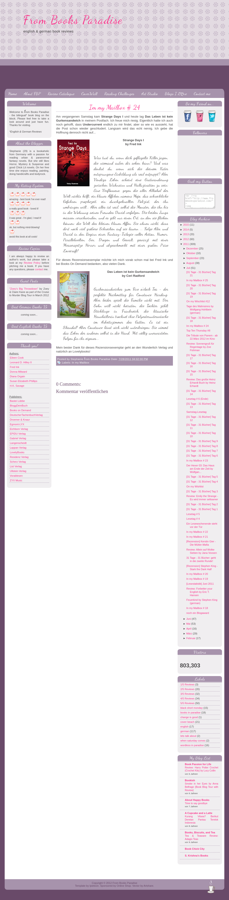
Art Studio (149, 93)
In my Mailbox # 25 (197, 283)
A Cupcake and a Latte (198, 816)
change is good (189, 720)
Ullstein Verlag (18, 471)
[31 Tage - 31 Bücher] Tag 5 (202, 480)
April (188, 632)
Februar (190, 641)
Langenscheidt (18, 443)
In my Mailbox (80, 362)
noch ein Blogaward (197, 616)
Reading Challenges (119, 93)
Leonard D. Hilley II (21, 362)
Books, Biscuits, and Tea (200, 836)
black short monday (191, 711)
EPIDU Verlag (18, 433)
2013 (186, 237)
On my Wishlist (194, 490)
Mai (188, 627)
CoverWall (89, 93)
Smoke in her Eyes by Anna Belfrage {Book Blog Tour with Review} (201, 790)
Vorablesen (16, 475)
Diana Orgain (17, 376)
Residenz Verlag (19, 457)
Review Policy (32, 262)
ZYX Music (16, 480)
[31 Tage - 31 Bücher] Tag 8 (202, 449)
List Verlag (16, 466)
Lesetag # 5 (193, 517)
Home (12, 93)
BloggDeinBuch (19, 405)
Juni (188, 622)
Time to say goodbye (196, 807)
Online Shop (124, 889)
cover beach (187, 725)
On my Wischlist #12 (198, 304)
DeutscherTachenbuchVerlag (26, 415)
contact (39, 269)
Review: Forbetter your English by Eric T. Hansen (199, 595)
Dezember (192, 252)
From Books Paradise (73, 20)
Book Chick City (194, 852)
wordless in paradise (192, 748)
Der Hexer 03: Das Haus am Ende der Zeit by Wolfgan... (200, 472)
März (189, 637)
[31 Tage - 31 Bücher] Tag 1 (202, 512)
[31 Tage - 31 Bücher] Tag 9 (202, 444)
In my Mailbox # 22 (197, 535)
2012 (186, 242)
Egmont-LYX (17, 424)
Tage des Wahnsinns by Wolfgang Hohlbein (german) (199, 313)
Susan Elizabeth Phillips (23, 381)
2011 (186, 247)
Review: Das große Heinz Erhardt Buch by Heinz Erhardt (200, 386)
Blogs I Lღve (176, 93)
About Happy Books (197, 803)
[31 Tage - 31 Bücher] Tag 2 (202, 507)
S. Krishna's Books (196, 859)
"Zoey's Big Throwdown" (23, 288)
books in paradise (190, 716)
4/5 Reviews (187, 702)
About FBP (32, 93)
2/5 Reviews (187, 692)
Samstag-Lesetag (196, 415)
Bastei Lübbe (17, 401)
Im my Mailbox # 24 (114, 107)
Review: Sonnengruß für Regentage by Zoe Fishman (200, 350)
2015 (186, 228)
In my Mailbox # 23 (197, 464)
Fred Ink (14, 367)
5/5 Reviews (187, 706)
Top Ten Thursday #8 (198, 334)
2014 (186, 233)
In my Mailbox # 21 (197, 540)
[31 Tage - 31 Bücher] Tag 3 (202, 494)
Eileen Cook (17, 357)
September (192, 261)
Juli (188, 271)
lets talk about (188, 739)
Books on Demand (20, 410)
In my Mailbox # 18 (197, 611)
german (185, 734)
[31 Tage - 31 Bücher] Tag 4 (202, 485)
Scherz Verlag (18, 461)
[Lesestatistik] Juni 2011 (200, 587)
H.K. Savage (17, 385)
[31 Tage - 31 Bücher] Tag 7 (202, 454)
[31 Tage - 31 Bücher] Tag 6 (202, 459)
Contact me (202, 93)
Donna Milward (18, 371)
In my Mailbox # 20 (197, 577)
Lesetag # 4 (193, 522)
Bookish (190, 783)
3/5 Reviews (187, 697)
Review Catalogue (61, 93)
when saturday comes (193, 744)
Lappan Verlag (18, 447)
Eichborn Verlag (19, 429)
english (184, 730)
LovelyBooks (17, 452)
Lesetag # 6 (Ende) (197, 402)
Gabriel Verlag (18, 438)
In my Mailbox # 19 (197, 582)
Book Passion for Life (198, 767)
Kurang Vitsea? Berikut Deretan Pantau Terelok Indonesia (201, 823)
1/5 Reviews (187, 688)
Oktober (190, 256)
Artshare (148, 889)
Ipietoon (94, 889)
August (190, 266)
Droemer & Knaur (20, 419)
